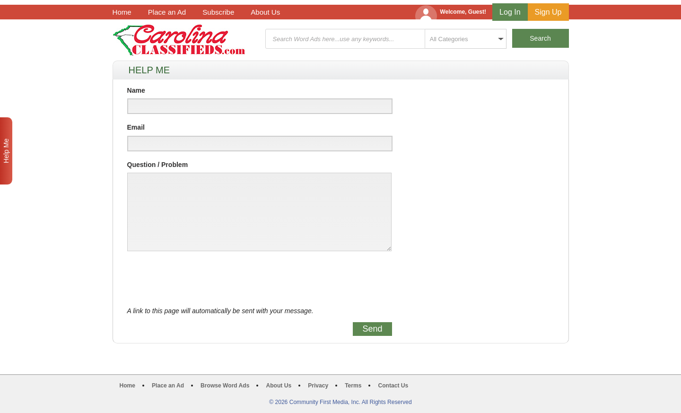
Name (136, 90)
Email (136, 127)
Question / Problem (157, 164)
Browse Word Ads (225, 385)
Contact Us (393, 385)
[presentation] (199, 279)
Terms (353, 385)
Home (122, 12)
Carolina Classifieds (179, 40)
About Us (265, 12)
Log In (509, 12)
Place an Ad (167, 12)
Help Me (6, 151)
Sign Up (548, 12)
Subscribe (218, 12)
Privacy (318, 385)
